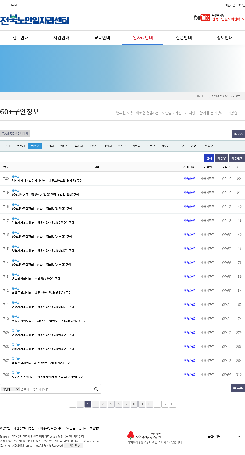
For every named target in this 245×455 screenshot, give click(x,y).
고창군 (194, 146)
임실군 (122, 146)
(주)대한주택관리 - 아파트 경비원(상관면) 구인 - (43, 208)
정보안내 (225, 37)
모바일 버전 (73, 445)
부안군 (180, 146)
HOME (14, 4)
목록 (238, 388)
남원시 (107, 146)
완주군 (35, 146)
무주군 (151, 146)
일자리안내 (143, 37)
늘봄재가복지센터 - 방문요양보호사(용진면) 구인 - (44, 222)
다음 (157, 404)
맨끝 (164, 404)
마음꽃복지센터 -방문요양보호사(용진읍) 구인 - (42, 363)
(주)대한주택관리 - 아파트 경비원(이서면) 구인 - (43, 236)
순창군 (209, 146)
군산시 (50, 146)
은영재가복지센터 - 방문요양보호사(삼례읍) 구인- (43, 307)
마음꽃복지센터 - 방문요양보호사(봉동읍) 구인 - (43, 293)
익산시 (64, 146)
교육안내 (102, 37)
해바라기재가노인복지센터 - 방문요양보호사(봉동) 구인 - (48, 180)
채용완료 (237, 158)
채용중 (221, 158)
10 (149, 404)
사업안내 (61, 37)
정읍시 (93, 146)
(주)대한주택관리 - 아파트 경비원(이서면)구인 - (42, 265)
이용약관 (5, 428)
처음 (72, 404)
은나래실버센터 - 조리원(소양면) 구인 (36, 279)
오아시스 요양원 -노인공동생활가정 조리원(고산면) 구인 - (49, 377)
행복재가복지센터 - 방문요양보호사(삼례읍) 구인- (43, 250)
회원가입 (229, 5)
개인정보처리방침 (24, 428)
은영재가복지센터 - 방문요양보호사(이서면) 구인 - (44, 335)
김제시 (78, 146)
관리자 (83, 428)
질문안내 (184, 37)
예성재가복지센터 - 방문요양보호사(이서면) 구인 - (44, 349)
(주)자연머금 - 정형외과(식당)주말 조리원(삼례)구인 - (46, 194)
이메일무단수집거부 (49, 428)
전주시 (21, 146)
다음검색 (172, 404)
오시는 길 (69, 428)
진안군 (136, 146)
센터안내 (20, 37)
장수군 (165, 146)
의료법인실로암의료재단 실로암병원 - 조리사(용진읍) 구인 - (50, 321)
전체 (7, 146)
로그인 (241, 5)
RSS (238, 134)
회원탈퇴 (95, 428)
